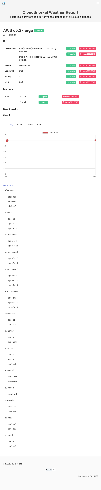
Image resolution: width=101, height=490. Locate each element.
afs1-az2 (12, 201)
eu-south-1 (10, 348)
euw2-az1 (12, 376)
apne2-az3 (13, 263)
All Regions (9, 185)
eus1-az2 (12, 359)
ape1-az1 (12, 219)
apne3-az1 (13, 275)
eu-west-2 (9, 370)
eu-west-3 (9, 388)
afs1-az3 (12, 206)
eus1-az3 (12, 364)
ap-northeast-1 (11, 234)
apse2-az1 (13, 298)
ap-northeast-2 (11, 252)
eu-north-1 (9, 331)
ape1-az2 (12, 223)
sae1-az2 (12, 429)
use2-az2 (12, 446)
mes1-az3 (12, 411)
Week (19, 124)
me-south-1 (10, 400)
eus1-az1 (12, 354)
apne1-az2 (13, 245)
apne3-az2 (13, 280)
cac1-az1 (12, 320)
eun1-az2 (12, 342)
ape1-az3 (12, 228)
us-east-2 (9, 435)
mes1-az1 (12, 406)
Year (39, 124)
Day (11, 124)
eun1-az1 (12, 337)
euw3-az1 (12, 394)
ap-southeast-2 (12, 291)
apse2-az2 (13, 302)
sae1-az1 (12, 424)
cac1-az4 (12, 324)
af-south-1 (9, 190)
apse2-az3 (13, 307)
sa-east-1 (9, 417)
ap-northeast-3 (11, 269)
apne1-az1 (13, 241)
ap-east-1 (9, 212)
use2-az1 (12, 441)
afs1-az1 (12, 197)
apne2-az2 (13, 258)
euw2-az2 (12, 381)
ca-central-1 (10, 313)
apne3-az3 (13, 285)
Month (30, 124)
